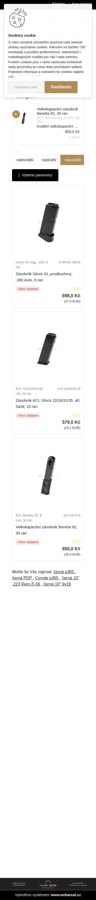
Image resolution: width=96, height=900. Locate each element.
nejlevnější (24, 160)
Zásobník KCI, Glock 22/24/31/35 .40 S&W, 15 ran (47, 403)
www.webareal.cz (66, 895)
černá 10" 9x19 (57, 584)
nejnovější (73, 160)
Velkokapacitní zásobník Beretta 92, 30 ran (46, 530)
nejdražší (49, 160)
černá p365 (64, 572)
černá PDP (22, 578)
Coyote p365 (47, 578)
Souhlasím (61, 87)
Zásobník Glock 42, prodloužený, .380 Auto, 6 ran (44, 277)
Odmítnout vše (26, 87)
